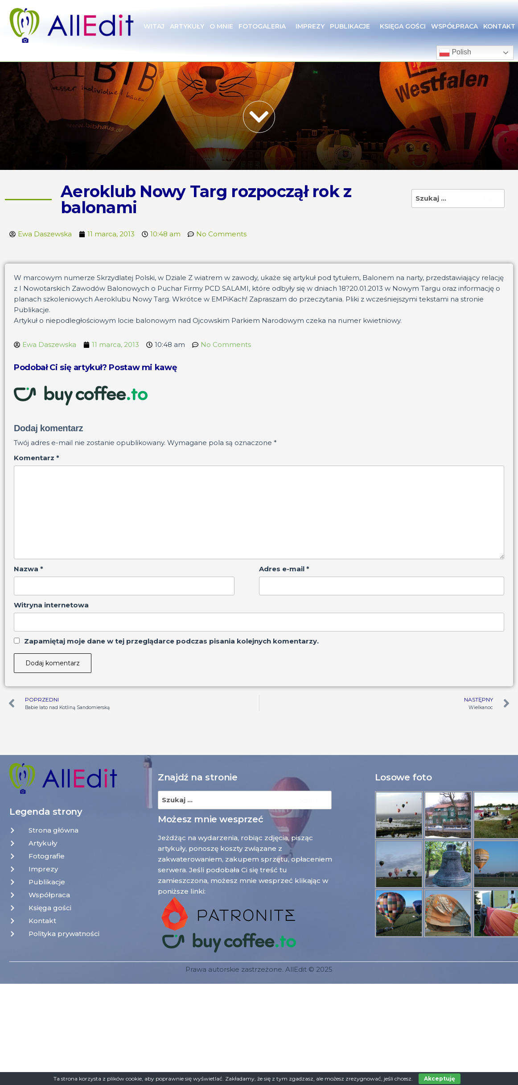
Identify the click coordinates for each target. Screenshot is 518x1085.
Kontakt (499, 26)
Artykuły (187, 26)
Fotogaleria (264, 26)
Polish (455, 52)
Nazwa (28, 569)
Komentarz (36, 458)
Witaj (154, 26)
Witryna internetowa (51, 605)
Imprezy (310, 26)
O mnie (221, 26)
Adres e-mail (284, 569)
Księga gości (403, 26)
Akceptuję (439, 1078)
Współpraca (454, 26)
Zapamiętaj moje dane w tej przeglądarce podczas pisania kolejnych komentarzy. (171, 641)
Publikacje (352, 26)
